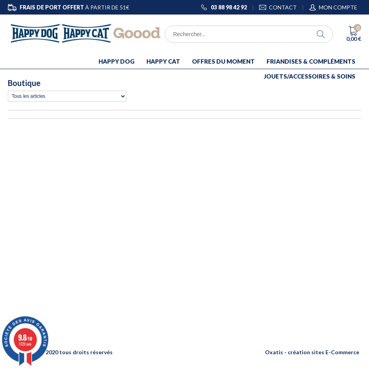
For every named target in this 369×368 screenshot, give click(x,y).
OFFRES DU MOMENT (223, 61)
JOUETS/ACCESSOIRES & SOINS (309, 76)
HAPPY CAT (163, 61)
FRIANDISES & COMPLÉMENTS (311, 61)
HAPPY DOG (117, 61)
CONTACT (283, 7)
